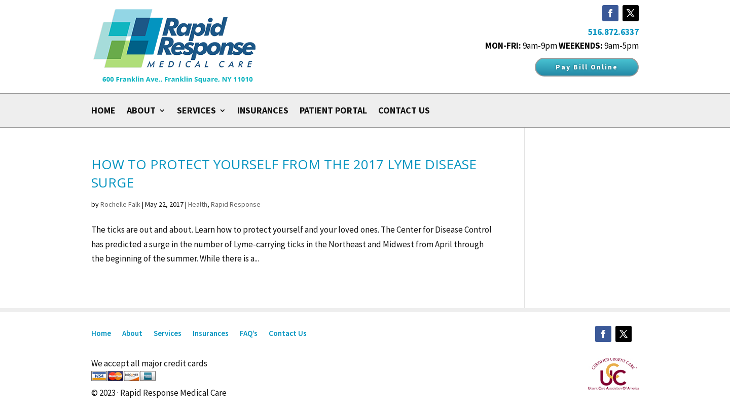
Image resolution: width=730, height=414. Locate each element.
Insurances (262, 111)
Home (103, 111)
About (141, 111)
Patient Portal (333, 111)
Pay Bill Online (587, 66)
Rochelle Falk (120, 204)
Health (197, 204)
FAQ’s (249, 334)
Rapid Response (236, 204)
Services (196, 111)
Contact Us (404, 111)
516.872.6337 (613, 31)
